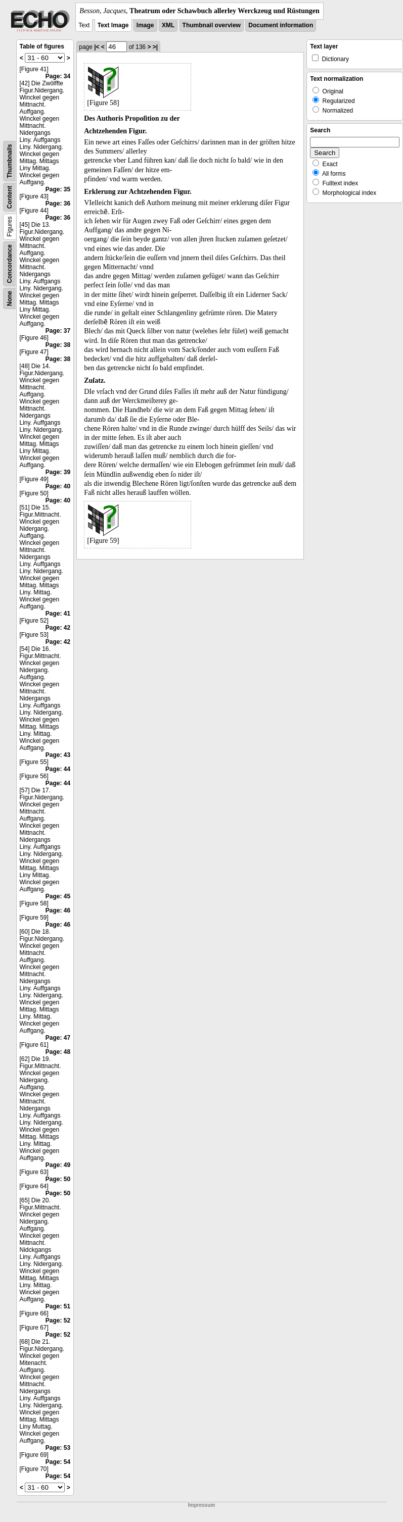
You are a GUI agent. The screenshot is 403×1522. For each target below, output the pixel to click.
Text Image (113, 25)
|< (96, 46)
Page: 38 (58, 344)
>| (155, 46)
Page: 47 (58, 1037)
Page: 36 (58, 203)
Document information (280, 25)
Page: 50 (58, 1179)
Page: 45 (58, 896)
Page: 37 (58, 330)
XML (168, 25)
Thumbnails (9, 161)
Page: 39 (58, 472)
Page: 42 (58, 627)
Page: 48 (58, 1051)
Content (9, 197)
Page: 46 (58, 910)
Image (145, 25)
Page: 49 (58, 1165)
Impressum (201, 1505)
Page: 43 (58, 754)
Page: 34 (58, 76)
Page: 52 (58, 1320)
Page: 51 (58, 1306)
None (9, 298)
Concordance (9, 263)
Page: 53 (58, 1447)
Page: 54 (58, 1461)
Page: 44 (58, 769)
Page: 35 (58, 189)
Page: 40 (58, 486)
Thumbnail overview (212, 25)
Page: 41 (58, 613)
